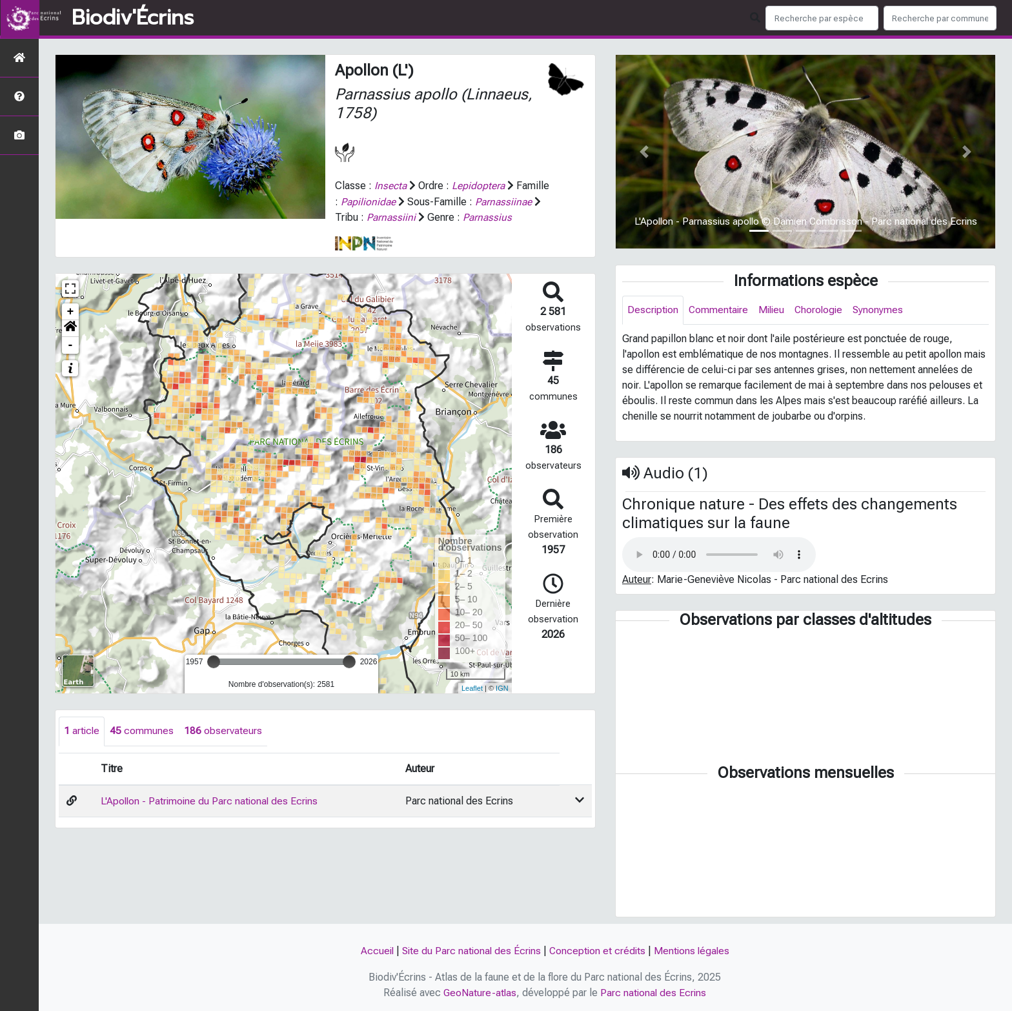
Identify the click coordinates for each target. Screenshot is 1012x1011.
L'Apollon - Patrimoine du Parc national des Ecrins (210, 816)
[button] (70, 343)
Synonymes (884, 310)
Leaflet (472, 703)
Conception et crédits (598, 951)
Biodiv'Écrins (133, 18)
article (82, 746)
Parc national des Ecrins (654, 992)
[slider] (213, 676)
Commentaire (720, 310)
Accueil (373, 951)
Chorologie (824, 310)
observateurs (224, 746)
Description (653, 310)
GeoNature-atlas (479, 992)
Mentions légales (694, 951)
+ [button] (70, 326)
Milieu (775, 310)
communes (143, 746)
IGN (502, 703)
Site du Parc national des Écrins (470, 951)
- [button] (70, 360)
